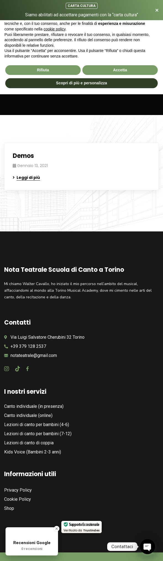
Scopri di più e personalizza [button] (81, 83)
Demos (23, 156)
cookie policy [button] (54, 29)
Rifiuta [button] (43, 70)
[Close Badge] (56, 528)
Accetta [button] (120, 70)
